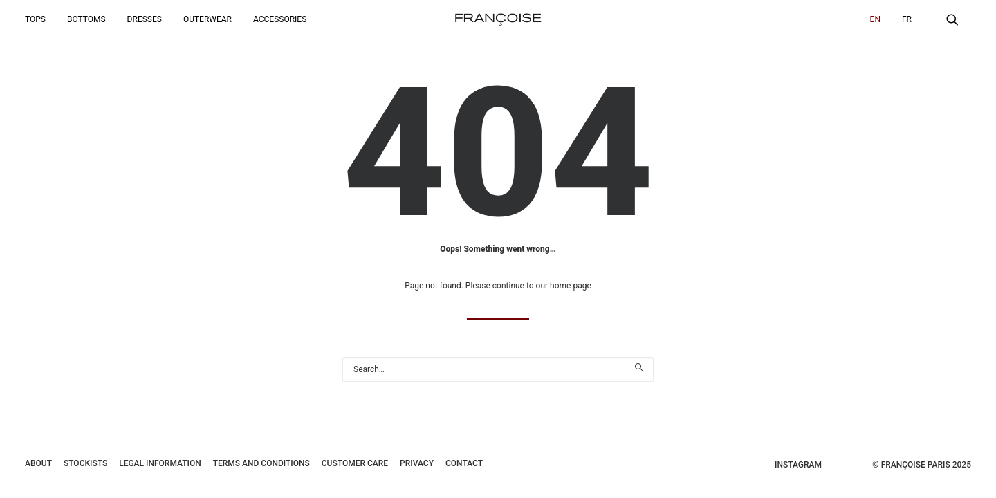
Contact (464, 463)
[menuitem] (40, 19)
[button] (958, 19)
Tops (35, 19)
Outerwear (207, 19)
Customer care (355, 463)
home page (570, 285)
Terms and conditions (261, 463)
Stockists (85, 463)
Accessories (279, 19)
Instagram (798, 465)
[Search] (498, 369)
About (38, 463)
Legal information (160, 463)
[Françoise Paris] (497, 19)
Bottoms (86, 19)
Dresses (144, 19)
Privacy (417, 463)
